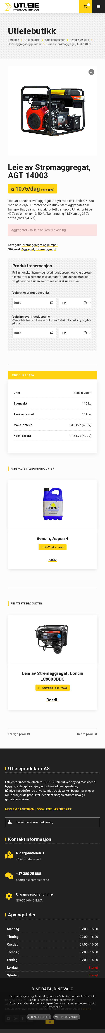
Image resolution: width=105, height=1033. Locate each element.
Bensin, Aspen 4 (52, 542)
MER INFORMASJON (66, 1017)
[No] (50, 1022)
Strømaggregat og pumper (32, 44)
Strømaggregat (45, 253)
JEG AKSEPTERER (39, 1017)
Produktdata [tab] (23, 379)
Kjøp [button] (52, 563)
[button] (91, 76)
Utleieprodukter (57, 40)
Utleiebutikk (33, 40)
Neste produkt (87, 738)
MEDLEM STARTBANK (20, 813)
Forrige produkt (19, 738)
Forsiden (14, 40)
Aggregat (27, 253)
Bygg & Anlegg (83, 40)
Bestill (52, 704)
